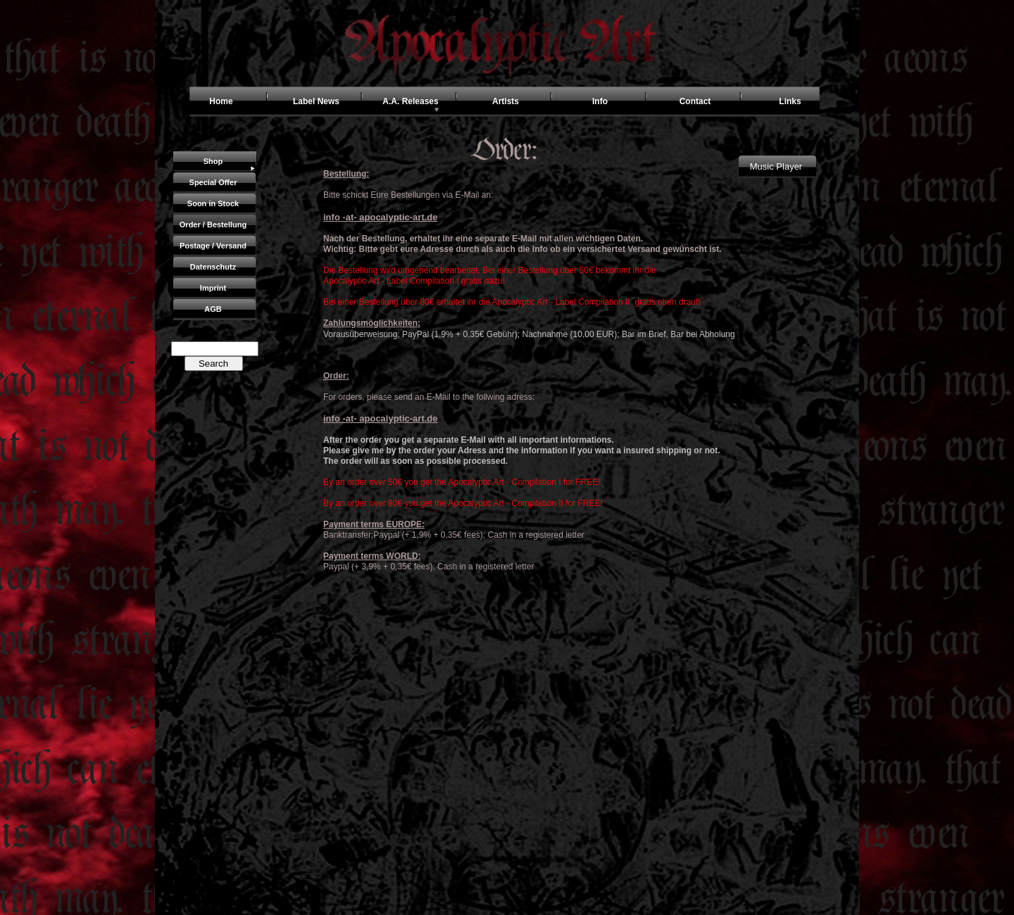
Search (213, 363)
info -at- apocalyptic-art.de (380, 217)
